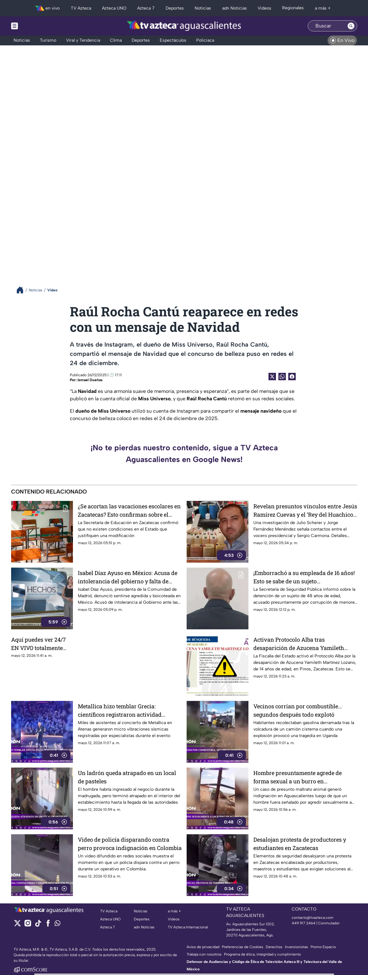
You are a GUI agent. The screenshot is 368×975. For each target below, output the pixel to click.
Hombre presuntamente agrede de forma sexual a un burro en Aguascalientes (297, 777)
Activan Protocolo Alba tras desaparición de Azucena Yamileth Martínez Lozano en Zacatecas (298, 644)
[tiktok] (38, 925)
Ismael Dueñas (90, 380)
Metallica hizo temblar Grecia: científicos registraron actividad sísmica (120, 710)
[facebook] (48, 925)
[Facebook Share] (292, 376)
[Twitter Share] (272, 376)
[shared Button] (282, 376)
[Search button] (351, 26)
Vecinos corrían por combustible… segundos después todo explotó (297, 710)
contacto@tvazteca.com (312, 917)
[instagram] (28, 925)
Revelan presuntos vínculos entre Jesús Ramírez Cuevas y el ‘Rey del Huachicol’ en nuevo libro (305, 510)
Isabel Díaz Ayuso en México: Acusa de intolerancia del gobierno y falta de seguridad (127, 577)
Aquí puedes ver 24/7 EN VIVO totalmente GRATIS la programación (38, 644)
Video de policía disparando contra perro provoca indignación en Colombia (130, 844)
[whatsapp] (57, 924)
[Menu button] (36, 26)
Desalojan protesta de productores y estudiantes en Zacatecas (299, 844)
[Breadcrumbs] (22, 290)
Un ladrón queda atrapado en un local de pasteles (127, 777)
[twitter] (17, 925)
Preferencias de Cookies (242, 947)
